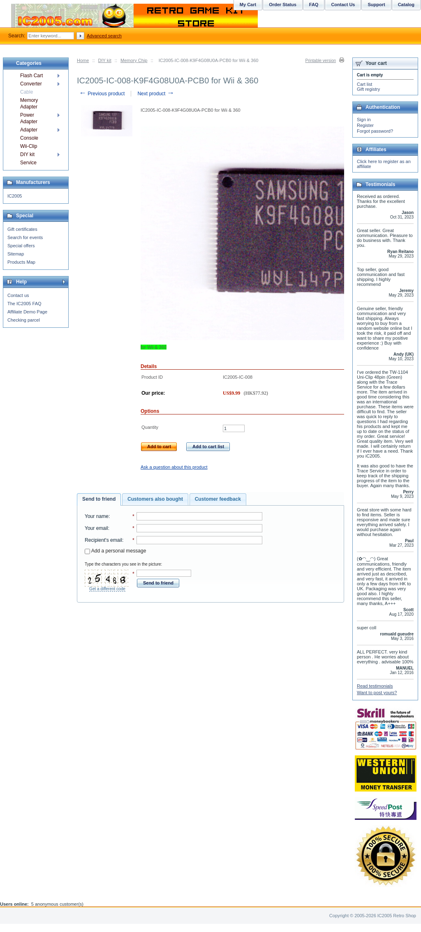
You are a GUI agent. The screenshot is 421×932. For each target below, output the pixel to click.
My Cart (248, 4)
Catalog (406, 4)
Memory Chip (133, 60)
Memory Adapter (29, 103)
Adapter (28, 130)
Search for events (25, 237)
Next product (155, 94)
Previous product (102, 94)
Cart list (364, 84)
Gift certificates (22, 229)
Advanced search (104, 35)
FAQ (314, 4)
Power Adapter (28, 118)
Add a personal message (115, 551)
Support (376, 4)
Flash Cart (31, 75)
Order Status (282, 4)
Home (83, 60)
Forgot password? (375, 131)
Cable (26, 92)
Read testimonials (375, 685)
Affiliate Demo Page (27, 311)
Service (28, 163)
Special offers (21, 245)
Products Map (21, 262)
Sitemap (15, 253)
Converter (31, 84)
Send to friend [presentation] (99, 499)
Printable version (320, 60)
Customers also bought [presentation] (155, 499)
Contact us (18, 295)
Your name (97, 516)
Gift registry (368, 89)
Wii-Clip (28, 146)
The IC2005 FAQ (24, 303)
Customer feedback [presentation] (218, 499)
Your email (96, 528)
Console (29, 138)
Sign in (364, 119)
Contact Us (343, 4)
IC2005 (14, 195)
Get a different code (107, 589)
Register (365, 125)
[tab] (99, 499)
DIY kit (104, 60)
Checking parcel (23, 320)
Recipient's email (103, 540)
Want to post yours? (377, 692)
